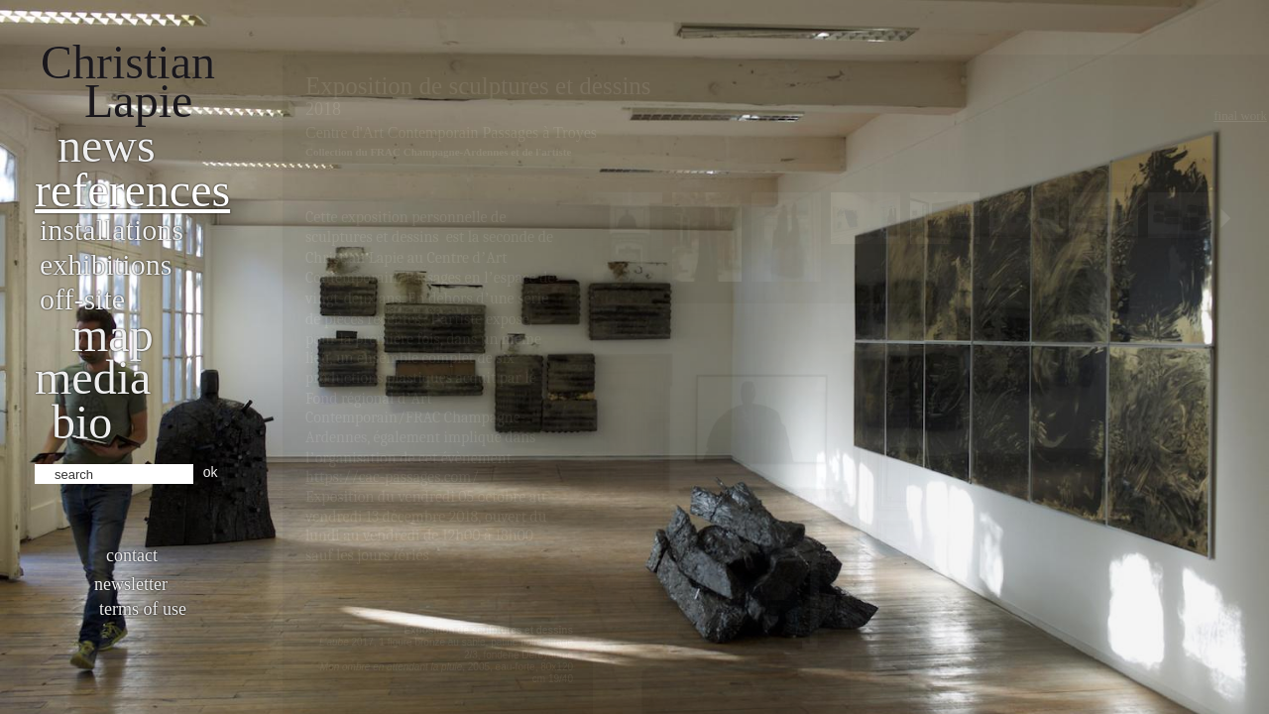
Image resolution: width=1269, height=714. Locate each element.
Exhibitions (106, 264)
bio (82, 422)
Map (112, 334)
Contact (132, 555)
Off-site (82, 299)
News (107, 145)
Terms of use (142, 609)
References (132, 190)
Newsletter (131, 584)
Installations (111, 229)
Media (93, 377)
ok (210, 472)
